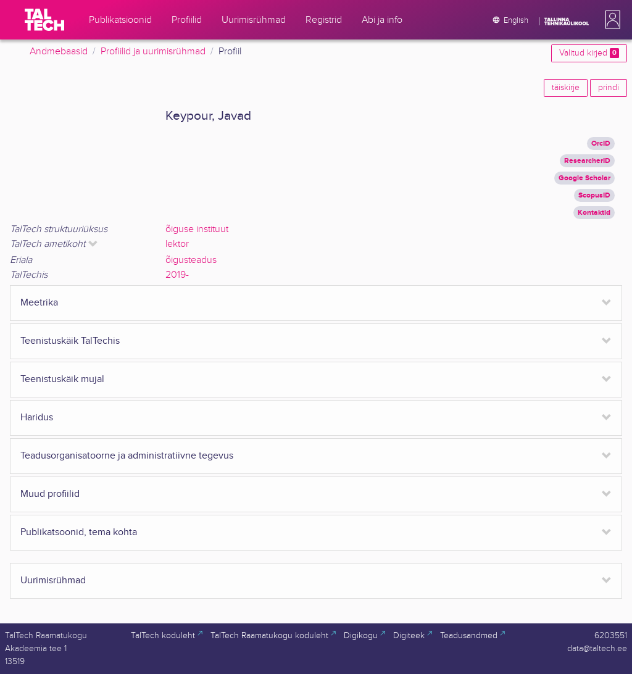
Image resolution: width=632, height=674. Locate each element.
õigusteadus (191, 260)
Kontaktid (594, 212)
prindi (608, 88)
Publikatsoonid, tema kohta (78, 532)
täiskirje (566, 88)
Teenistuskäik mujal (62, 379)
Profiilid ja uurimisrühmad (153, 51)
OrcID (600, 143)
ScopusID (594, 195)
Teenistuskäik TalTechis (70, 341)
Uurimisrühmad (53, 580)
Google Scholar (584, 178)
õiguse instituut (196, 229)
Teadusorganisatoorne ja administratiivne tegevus (126, 456)
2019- (177, 275)
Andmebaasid (59, 51)
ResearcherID (587, 160)
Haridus (36, 417)
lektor (177, 244)
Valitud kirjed (589, 53)
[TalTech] (44, 19)
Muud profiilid (50, 494)
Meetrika (39, 303)
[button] (610, 20)
